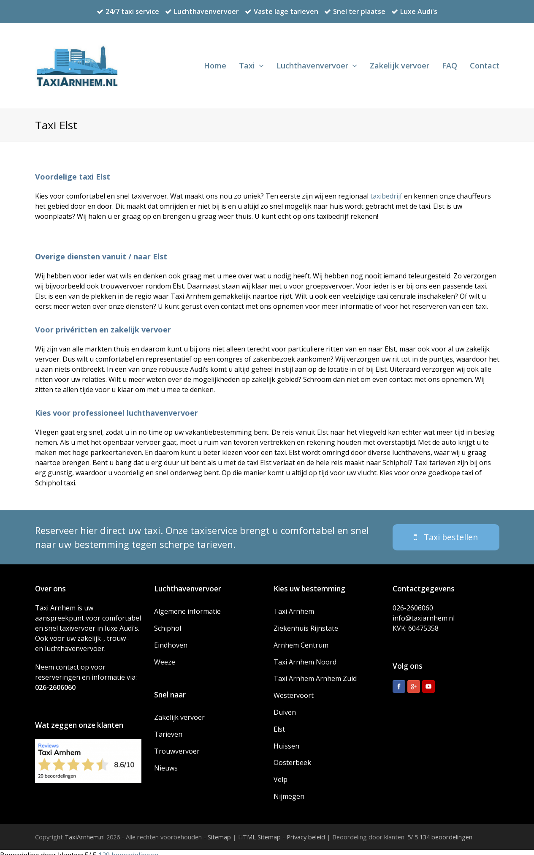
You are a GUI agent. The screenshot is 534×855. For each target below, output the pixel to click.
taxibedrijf (386, 196)
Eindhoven (170, 639)
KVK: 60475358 (416, 622)
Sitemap (219, 832)
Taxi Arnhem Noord (305, 656)
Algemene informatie (187, 606)
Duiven (285, 707)
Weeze (164, 656)
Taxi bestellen (445, 531)
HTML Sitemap (259, 832)
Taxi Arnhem (294, 606)
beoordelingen (445, 832)
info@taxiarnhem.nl (424, 612)
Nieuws (166, 762)
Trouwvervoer (177, 745)
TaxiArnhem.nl (85, 832)
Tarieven (168, 729)
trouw (116, 632)
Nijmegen (289, 790)
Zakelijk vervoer (179, 712)
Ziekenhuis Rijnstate (306, 623)
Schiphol (167, 623)
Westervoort (294, 690)
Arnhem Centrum (301, 639)
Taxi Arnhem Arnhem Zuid (315, 673)
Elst (279, 723)
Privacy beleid (306, 832)
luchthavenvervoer (74, 643)
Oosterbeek (292, 757)
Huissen (286, 740)
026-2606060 (55, 681)
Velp (280, 774)
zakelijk (89, 632)
